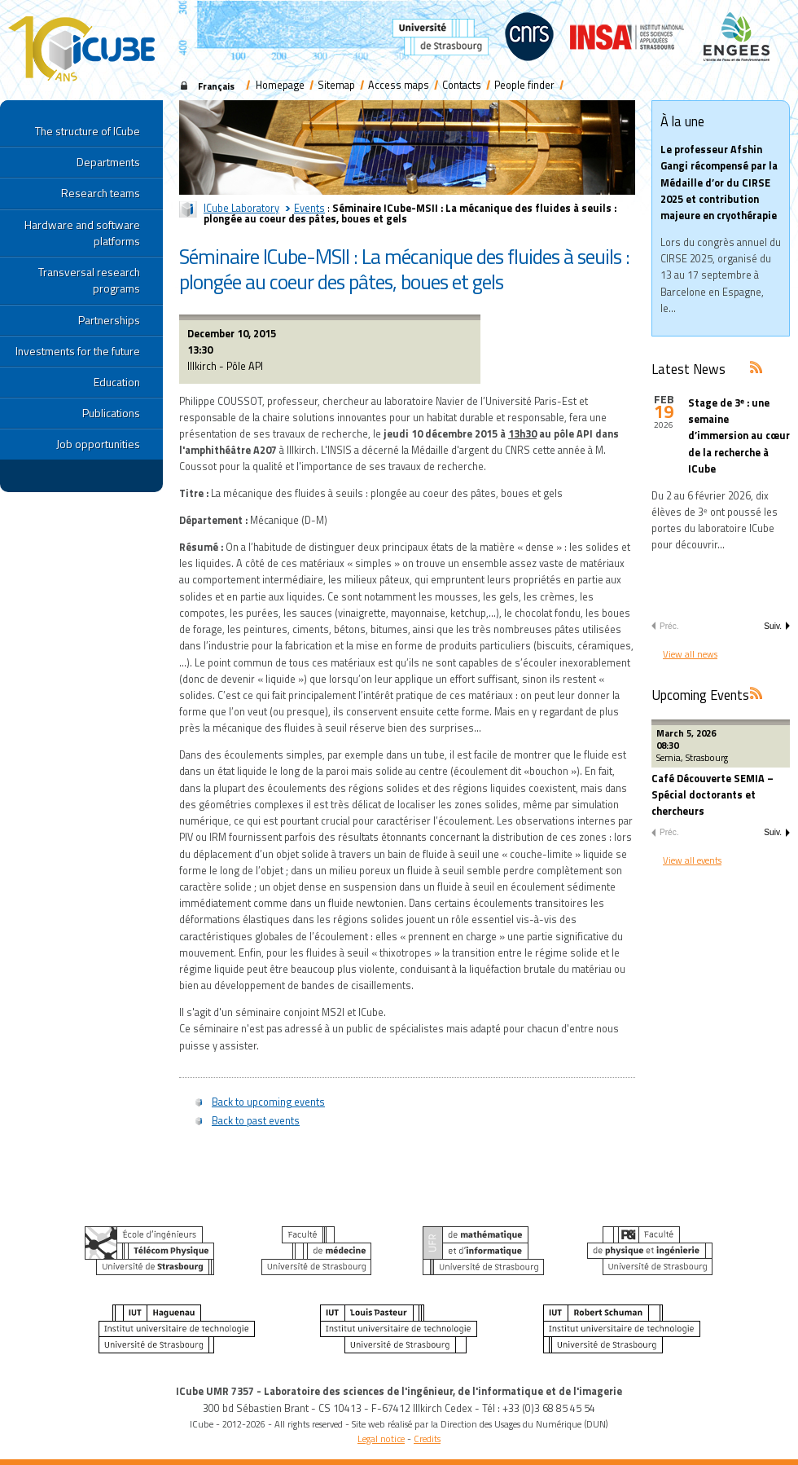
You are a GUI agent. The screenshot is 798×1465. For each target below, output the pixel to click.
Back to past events (256, 1120)
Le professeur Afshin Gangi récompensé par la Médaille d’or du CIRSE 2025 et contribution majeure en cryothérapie (719, 182)
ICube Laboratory (241, 208)
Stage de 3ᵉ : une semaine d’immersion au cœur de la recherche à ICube (739, 436)
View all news (690, 654)
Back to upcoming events (268, 1102)
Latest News (688, 369)
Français (216, 85)
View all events (692, 860)
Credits (427, 1438)
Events (309, 208)
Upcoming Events (700, 694)
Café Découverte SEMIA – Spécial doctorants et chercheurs (712, 795)
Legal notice (381, 1438)
